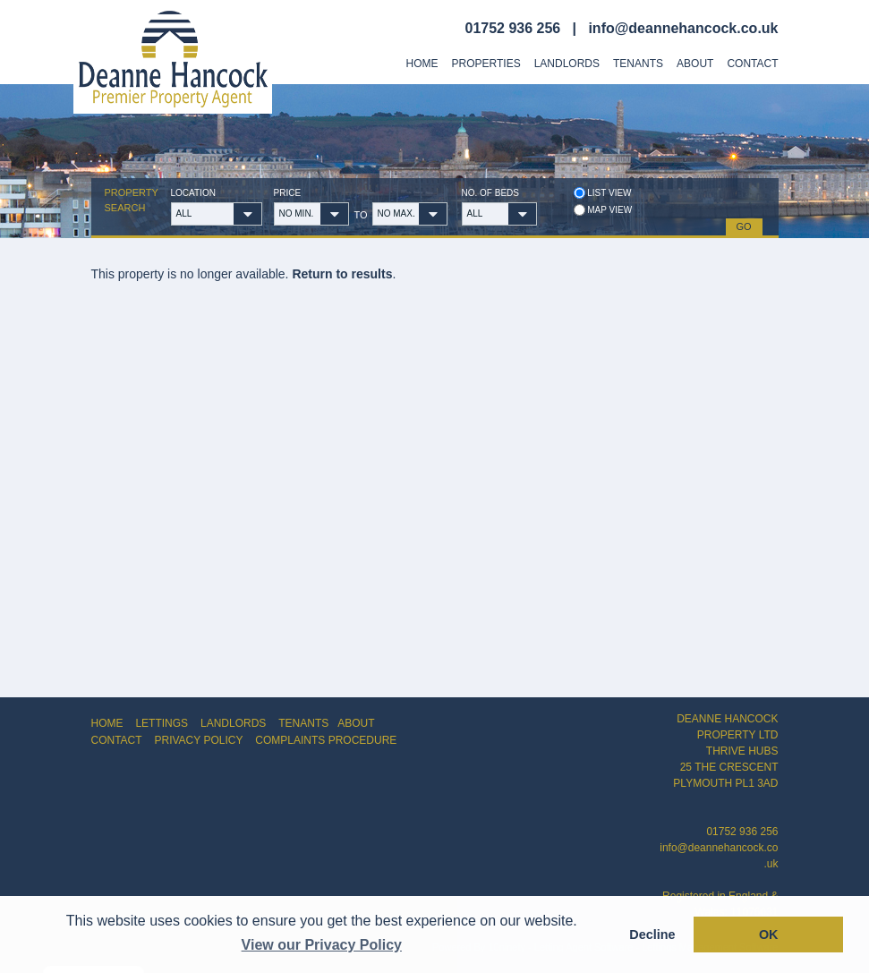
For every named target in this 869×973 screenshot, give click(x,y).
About (695, 63)
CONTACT (116, 740)
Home (422, 63)
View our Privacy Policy (322, 944)
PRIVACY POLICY (199, 740)
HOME (107, 723)
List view (603, 193)
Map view (603, 210)
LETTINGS (161, 723)
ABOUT (355, 723)
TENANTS (303, 723)
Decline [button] (652, 934)
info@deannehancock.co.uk (683, 28)
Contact (752, 63)
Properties (486, 63)
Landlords (567, 63)
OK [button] (769, 934)
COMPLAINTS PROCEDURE (325, 740)
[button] (248, 214)
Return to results (342, 274)
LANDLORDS (233, 723)
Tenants (638, 63)
